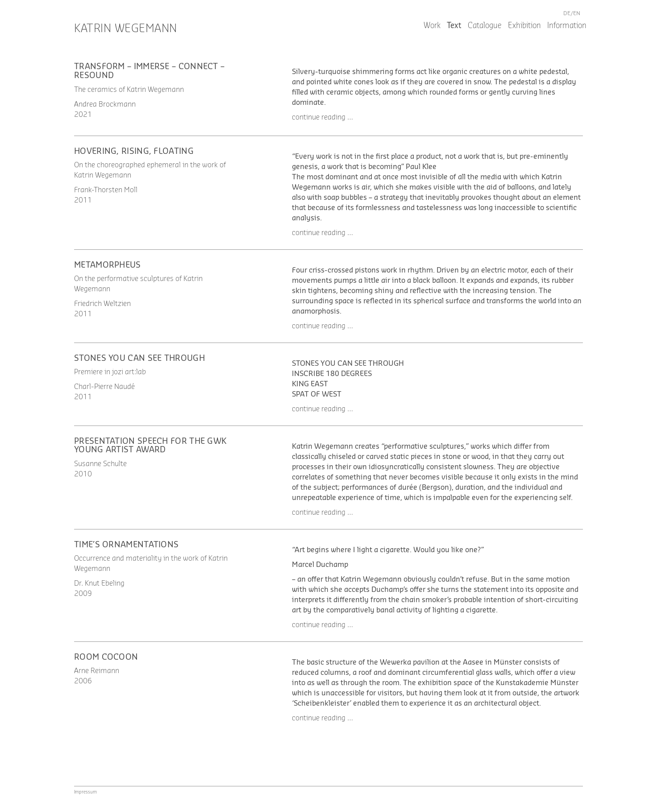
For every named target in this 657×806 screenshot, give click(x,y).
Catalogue (485, 25)
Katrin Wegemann (125, 28)
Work (432, 25)
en (576, 13)
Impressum (85, 792)
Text (454, 25)
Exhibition (524, 25)
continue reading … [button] (322, 117)
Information (566, 25)
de (566, 13)
